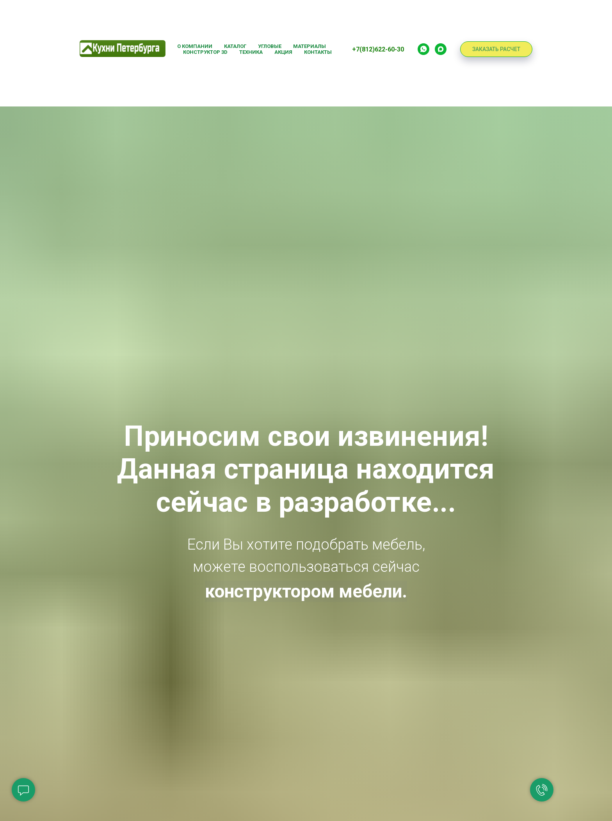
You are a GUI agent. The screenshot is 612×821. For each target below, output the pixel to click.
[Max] (441, 49)
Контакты (318, 52)
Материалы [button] (309, 46)
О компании (194, 46)
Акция (283, 52)
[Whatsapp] (423, 49)
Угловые (269, 46)
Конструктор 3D (205, 52)
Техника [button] (251, 52)
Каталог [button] (235, 46)
